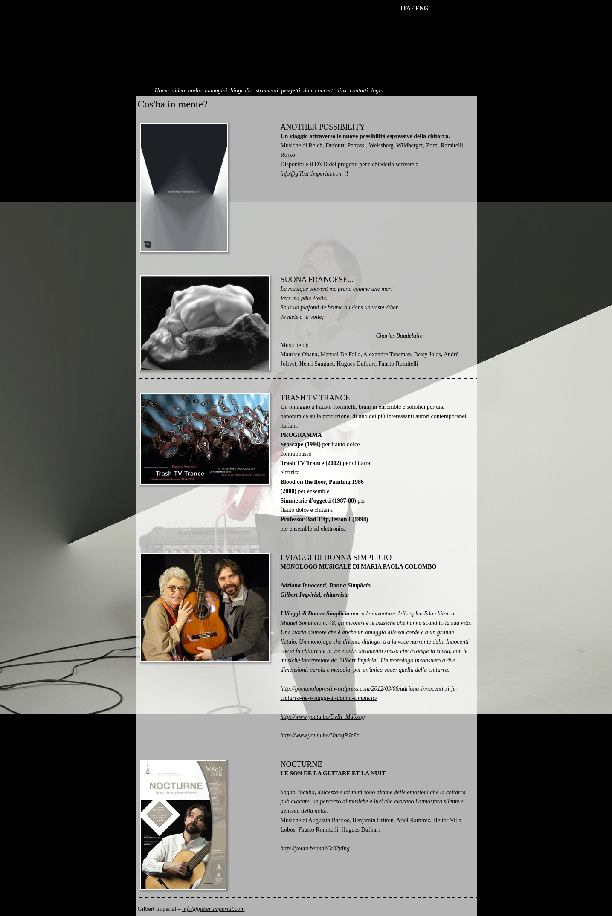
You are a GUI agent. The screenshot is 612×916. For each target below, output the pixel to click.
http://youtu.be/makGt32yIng (315, 848)
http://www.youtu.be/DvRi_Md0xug (323, 717)
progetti (290, 90)
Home (162, 90)
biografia (241, 90)
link (342, 90)
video (178, 90)
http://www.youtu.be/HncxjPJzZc (320, 735)
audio (195, 90)
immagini (216, 90)
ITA (406, 8)
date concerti (318, 90)
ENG (421, 8)
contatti (359, 90)
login (377, 90)
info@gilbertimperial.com (312, 173)
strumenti (266, 90)
